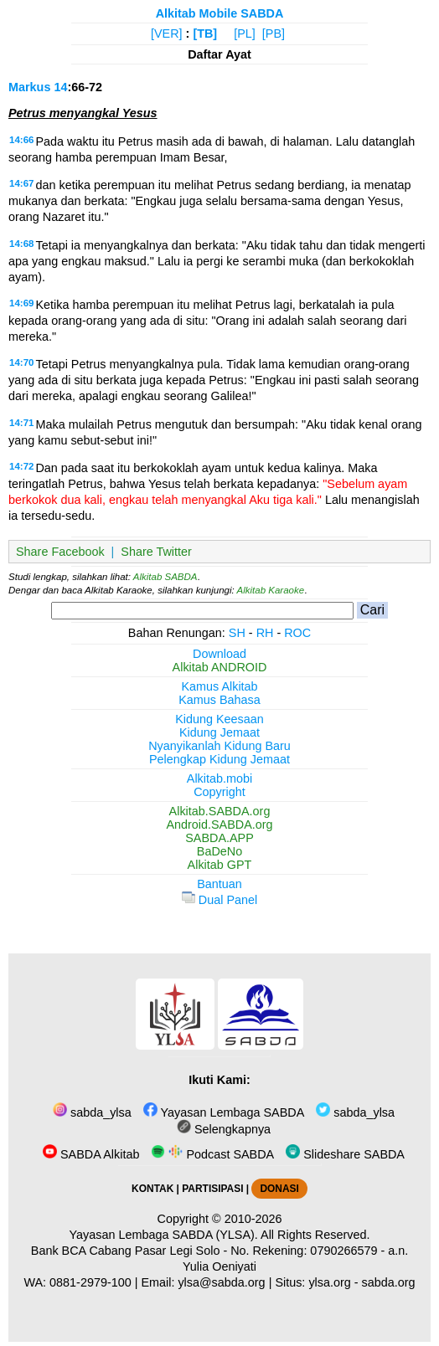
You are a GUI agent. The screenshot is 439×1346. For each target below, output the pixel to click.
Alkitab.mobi (219, 778)
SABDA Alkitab (91, 1154)
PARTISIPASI (212, 1188)
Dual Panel (219, 900)
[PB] (273, 33)
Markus (29, 87)
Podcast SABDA (212, 1154)
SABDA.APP (219, 838)
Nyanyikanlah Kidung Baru (219, 746)
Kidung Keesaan (219, 719)
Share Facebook (60, 551)
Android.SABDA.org (219, 824)
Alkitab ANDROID (220, 667)
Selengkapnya (224, 1129)
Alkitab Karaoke (271, 590)
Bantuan (219, 884)
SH (237, 633)
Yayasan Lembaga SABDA (223, 1112)
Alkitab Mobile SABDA (220, 13)
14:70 (21, 362)
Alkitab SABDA (165, 577)
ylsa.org (329, 1282)
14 (60, 87)
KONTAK (152, 1188)
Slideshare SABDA (345, 1154)
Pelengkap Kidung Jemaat (219, 759)
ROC (297, 633)
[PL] (245, 33)
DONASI (279, 1188)
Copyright (219, 792)
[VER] (167, 33)
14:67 (21, 183)
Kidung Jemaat (219, 732)
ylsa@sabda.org (221, 1282)
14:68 (21, 244)
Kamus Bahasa (219, 699)
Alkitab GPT (220, 864)
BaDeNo (219, 851)
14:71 (21, 423)
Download (219, 653)
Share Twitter (156, 551)
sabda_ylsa (92, 1112)
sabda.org (389, 1282)
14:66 (21, 140)
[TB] (205, 33)
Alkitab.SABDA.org (220, 811)
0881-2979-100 (90, 1282)
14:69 (21, 303)
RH (265, 633)
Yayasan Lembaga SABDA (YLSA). (164, 1234)
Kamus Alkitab (219, 686)
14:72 (21, 466)
